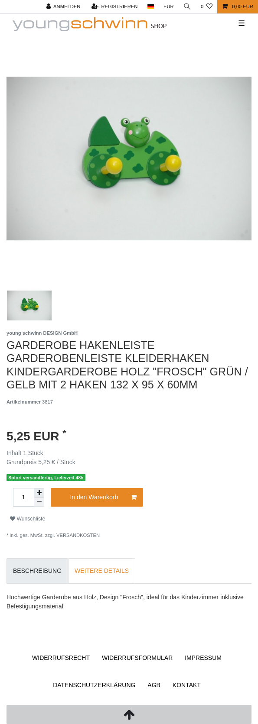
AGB (153, 685)
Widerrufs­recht (61, 657)
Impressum (203, 657)
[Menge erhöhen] (39, 493)
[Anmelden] (63, 6)
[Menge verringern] (39, 502)
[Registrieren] (115, 6)
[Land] (150, 6)
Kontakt (187, 685)
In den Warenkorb (103, 497)
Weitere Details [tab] (102, 570)
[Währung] (169, 6)
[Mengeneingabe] (23, 497)
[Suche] (187, 6)
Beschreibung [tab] (37, 570)
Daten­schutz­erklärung (94, 685)
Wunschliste (27, 519)
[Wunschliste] (206, 6)
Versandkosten (78, 535)
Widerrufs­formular (137, 657)
